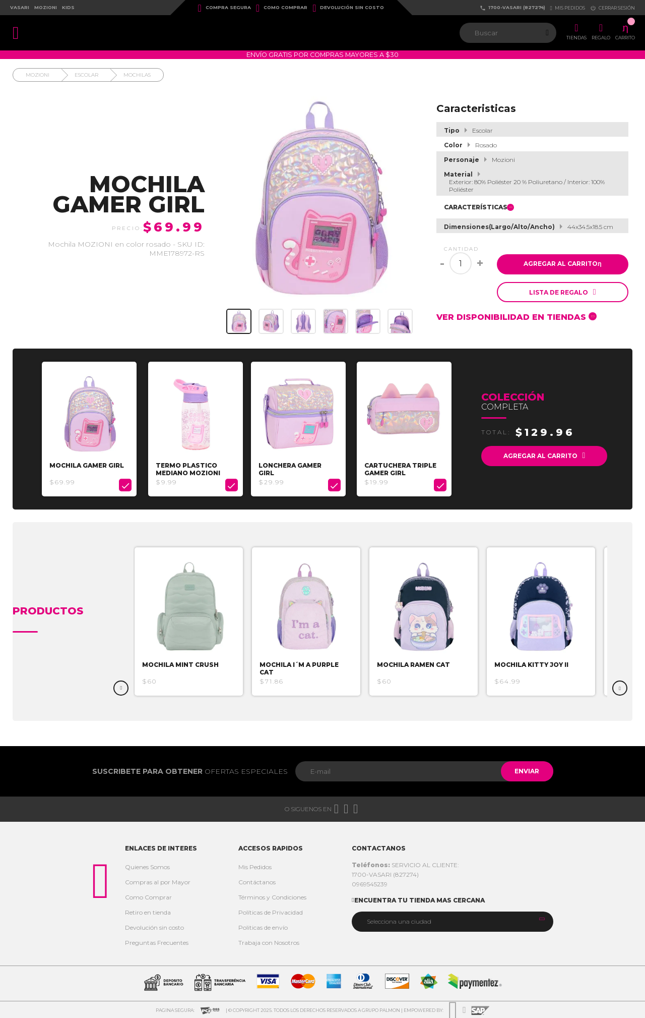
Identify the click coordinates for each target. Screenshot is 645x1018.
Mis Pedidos (255, 866)
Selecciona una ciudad (399, 920)
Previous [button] (120, 687)
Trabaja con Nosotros (268, 941)
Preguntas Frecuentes (156, 941)
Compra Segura (224, 8)
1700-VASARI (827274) (512, 8)
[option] (90, 428)
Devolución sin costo (348, 8)
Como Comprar (281, 8)
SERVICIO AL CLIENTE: (405, 864)
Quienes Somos (147, 866)
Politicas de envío (263, 926)
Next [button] (619, 687)
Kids (68, 7)
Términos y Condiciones (272, 896)
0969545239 (370, 883)
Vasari (19, 7)
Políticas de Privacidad (270, 911)
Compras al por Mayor (157, 881)
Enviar (525, 770)
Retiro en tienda (148, 911)
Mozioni (45, 7)
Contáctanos (257, 881)
